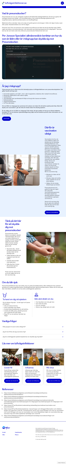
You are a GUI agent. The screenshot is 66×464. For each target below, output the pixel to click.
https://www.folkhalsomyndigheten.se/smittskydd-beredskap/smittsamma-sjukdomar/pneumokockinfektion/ (26, 416)
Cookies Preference (61, 462)
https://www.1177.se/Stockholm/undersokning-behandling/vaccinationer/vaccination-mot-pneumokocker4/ (30, 429)
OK (33, 99)
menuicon (62, 3)
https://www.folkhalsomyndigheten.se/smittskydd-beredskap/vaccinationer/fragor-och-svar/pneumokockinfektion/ (29, 439)
